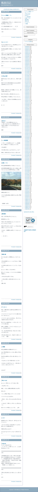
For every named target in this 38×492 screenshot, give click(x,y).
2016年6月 (27, 92)
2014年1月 (27, 132)
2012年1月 (27, 165)
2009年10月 (27, 202)
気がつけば (5, 380)
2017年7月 (27, 74)
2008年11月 (27, 207)
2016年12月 (27, 83)
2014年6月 (27, 125)
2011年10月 (27, 169)
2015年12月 (27, 100)
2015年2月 (27, 114)
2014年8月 (27, 122)
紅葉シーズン (5, 162)
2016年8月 (27, 89)
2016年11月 (27, 85)
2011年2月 (27, 180)
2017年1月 (27, 82)
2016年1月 (27, 99)
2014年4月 (27, 127)
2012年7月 (27, 156)
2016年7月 (27, 90)
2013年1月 (27, 148)
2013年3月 (27, 145)
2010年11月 (27, 184)
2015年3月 (27, 112)
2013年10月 (27, 136)
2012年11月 (27, 151)
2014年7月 (27, 123)
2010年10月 (27, 185)
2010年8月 (27, 188)
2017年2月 (27, 81)
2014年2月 (27, 130)
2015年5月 (27, 110)
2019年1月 (27, 49)
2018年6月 (27, 59)
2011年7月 (27, 173)
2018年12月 (27, 50)
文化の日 (4, 443)
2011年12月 (27, 166)
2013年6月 (27, 141)
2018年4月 (27, 61)
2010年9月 (27, 187)
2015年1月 (27, 115)
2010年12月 (27, 182)
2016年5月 (27, 93)
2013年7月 (27, 140)
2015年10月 (27, 103)
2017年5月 (27, 77)
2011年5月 (27, 176)
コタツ (3, 417)
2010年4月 (27, 193)
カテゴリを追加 (28, 41)
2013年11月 (27, 134)
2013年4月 (27, 144)
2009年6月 (27, 204)
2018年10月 (27, 53)
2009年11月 (27, 200)
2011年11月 (27, 167)
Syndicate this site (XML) (29, 211)
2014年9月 (27, 121)
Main (11, 9)
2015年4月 (27, 111)
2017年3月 (27, 79)
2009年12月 (27, 199)
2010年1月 (27, 198)
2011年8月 (27, 171)
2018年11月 (27, 52)
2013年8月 (27, 138)
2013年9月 (27, 137)
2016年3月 (27, 96)
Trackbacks (18, 37)
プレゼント (4, 307)
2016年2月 (27, 97)
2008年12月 (27, 206)
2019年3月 (27, 46)
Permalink (13, 37)
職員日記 (6, 2)
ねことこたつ (5, 42)
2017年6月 (27, 75)
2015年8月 (27, 105)
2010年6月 (27, 191)
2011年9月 (27, 170)
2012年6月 (27, 158)
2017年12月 (27, 67)
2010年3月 (27, 195)
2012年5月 (27, 159)
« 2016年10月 (6, 9)
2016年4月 (27, 94)
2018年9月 (27, 54)
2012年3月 (27, 162)
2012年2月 (27, 163)
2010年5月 (27, 192)
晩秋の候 (4, 254)
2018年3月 (27, 63)
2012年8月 (27, 155)
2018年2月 (27, 64)
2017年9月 (27, 71)
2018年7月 (27, 57)
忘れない (4, 120)
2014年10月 (27, 119)
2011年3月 (27, 178)
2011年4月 (27, 177)
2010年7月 (27, 189)
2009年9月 (27, 203)
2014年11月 (27, 118)
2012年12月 (27, 149)
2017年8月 (27, 72)
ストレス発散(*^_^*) (6, 15)
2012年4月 (27, 160)
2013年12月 (27, 133)
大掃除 (3, 346)
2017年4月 (27, 78)
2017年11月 (27, 68)
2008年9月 (27, 209)
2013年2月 (27, 147)
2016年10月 (27, 86)
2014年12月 (27, 116)
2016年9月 (27, 88)
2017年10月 (27, 70)
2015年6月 (27, 108)
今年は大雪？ (5, 76)
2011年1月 (27, 181)
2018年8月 (27, 56)
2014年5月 (27, 126)
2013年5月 (27, 143)
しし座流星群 (5, 140)
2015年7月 (27, 107)
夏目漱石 (4, 213)
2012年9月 (27, 154)
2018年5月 (27, 60)
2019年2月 (27, 48)
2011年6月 (27, 174)
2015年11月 (27, 101)
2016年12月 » (16, 9)
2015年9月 (27, 104)
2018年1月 (27, 65)
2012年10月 (27, 152)
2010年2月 (27, 196)
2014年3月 (27, 129)
